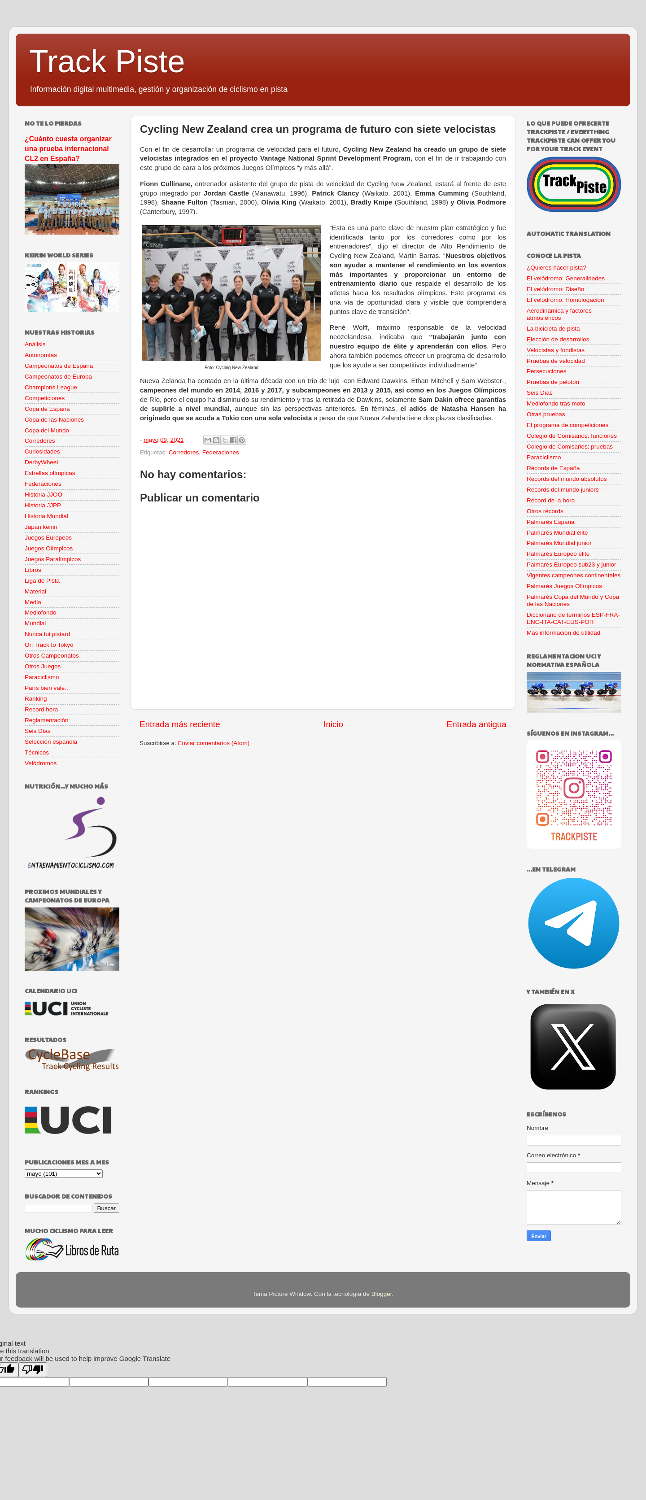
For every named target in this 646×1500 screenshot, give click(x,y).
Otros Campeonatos (52, 655)
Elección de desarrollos (558, 339)
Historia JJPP (43, 505)
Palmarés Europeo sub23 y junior (571, 564)
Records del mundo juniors (563, 489)
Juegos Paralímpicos (53, 559)
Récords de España (553, 468)
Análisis (35, 344)
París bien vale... (47, 688)
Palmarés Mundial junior (559, 543)
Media (33, 602)
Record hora (41, 709)
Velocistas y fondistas (556, 350)
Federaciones (220, 452)
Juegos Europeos (48, 537)
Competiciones (45, 398)
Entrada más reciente (180, 724)
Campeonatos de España (59, 365)
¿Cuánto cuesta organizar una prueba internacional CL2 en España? (68, 148)
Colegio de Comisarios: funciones (572, 435)
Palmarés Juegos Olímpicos (564, 586)
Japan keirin (41, 526)
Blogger (381, 1294)
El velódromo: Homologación (565, 300)
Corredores (184, 452)
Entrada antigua (476, 724)
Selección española (51, 741)
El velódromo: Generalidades (566, 278)
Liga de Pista (42, 580)
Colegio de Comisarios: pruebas (570, 446)
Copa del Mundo (47, 430)
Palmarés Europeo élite (558, 553)
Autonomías (41, 355)
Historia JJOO (43, 494)
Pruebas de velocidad (556, 361)
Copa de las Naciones (54, 419)
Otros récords (545, 511)
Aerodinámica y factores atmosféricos (559, 314)
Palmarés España (551, 522)
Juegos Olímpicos (49, 548)
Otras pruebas (546, 414)
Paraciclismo (42, 677)
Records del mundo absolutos (567, 478)
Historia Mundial (46, 516)
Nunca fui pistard (47, 634)
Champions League (51, 387)
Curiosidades (42, 451)
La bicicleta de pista (553, 328)
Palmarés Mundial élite (557, 532)
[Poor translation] (32, 1369)
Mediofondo (41, 612)
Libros (33, 570)
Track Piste (107, 61)
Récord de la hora (551, 500)
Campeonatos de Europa (58, 376)
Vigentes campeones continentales (573, 575)
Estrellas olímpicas (50, 473)
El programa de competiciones (567, 425)
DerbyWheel (41, 462)
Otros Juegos (43, 666)
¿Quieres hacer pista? (556, 267)
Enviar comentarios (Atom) (214, 743)
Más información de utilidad (563, 632)
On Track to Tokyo (49, 644)
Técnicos (37, 752)
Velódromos (41, 763)
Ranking (36, 698)
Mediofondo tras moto (556, 403)
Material (35, 591)
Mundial (35, 623)
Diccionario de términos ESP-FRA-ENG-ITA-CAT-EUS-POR (573, 618)
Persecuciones (547, 371)
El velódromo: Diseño (555, 289)
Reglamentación (47, 720)
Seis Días (38, 731)
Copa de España (47, 409)
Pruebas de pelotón (553, 382)
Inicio (333, 724)
